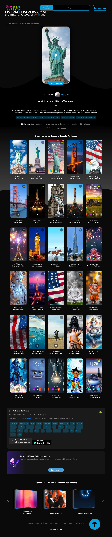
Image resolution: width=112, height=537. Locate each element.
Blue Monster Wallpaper (37, 396)
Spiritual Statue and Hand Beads (75, 352)
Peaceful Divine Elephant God (93, 352)
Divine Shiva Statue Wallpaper (18, 309)
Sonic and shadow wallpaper (86, 117)
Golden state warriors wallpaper (27, 117)
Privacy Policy (67, 523)
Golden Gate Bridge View (18, 221)
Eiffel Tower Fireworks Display (18, 265)
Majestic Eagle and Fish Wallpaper (37, 352)
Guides (81, 523)
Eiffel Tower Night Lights (37, 221)
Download (56, 83)
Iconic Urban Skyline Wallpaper (75, 265)
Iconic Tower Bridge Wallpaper (56, 221)
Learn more (56, 470)
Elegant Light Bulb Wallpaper (56, 396)
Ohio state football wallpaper (49, 117)
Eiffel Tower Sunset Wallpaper (75, 221)
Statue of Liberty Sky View (18, 177)
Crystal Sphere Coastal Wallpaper (94, 396)
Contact (31, 523)
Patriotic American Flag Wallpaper (56, 309)
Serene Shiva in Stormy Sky (74, 309)
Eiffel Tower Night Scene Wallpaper (37, 309)
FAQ (75, 523)
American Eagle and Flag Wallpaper (93, 177)
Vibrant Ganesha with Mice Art (93, 309)
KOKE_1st (61, 94)
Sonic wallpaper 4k (68, 117)
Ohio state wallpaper (30, 24)
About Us (39, 523)
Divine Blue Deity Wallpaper (18, 396)
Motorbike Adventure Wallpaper (56, 352)
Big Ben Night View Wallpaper (37, 265)
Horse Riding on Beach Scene (56, 265)
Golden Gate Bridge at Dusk (75, 177)
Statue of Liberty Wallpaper (37, 177)
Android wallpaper (25, 418)
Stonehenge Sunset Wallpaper (94, 221)
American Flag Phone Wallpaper (18, 352)
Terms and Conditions (52, 523)
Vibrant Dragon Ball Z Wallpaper (74, 396)
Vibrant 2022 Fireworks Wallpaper (94, 265)
